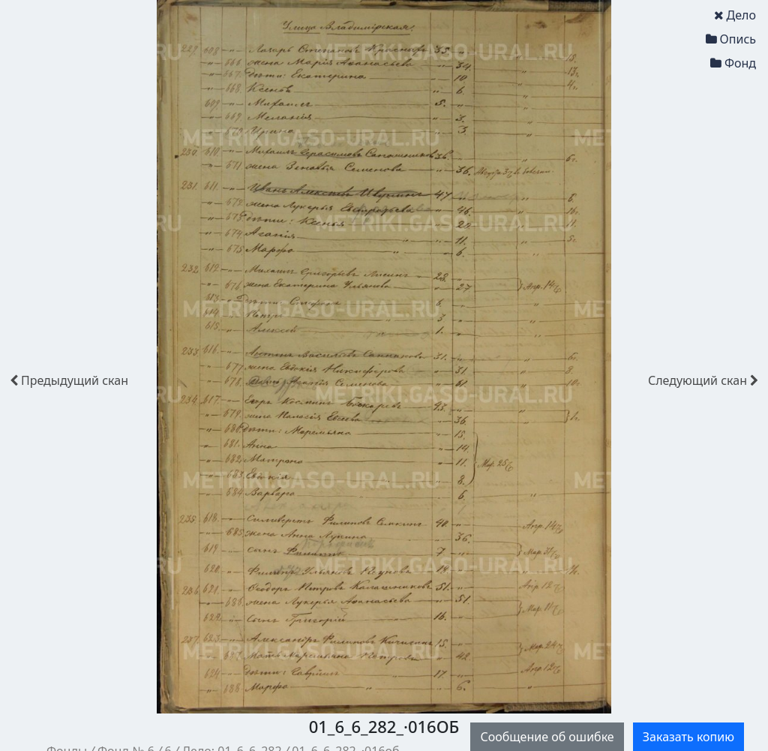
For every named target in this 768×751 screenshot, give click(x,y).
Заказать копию (688, 736)
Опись (731, 39)
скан (69, 380)
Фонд (733, 63)
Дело (735, 15)
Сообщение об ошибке (547, 736)
